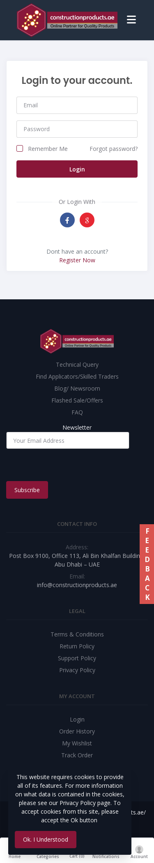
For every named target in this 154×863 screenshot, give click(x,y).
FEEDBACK (147, 564)
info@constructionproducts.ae (77, 585)
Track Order (77, 755)
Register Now (77, 260)
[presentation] (68, 465)
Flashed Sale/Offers (77, 400)
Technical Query (77, 364)
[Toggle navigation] (131, 20)
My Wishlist (77, 743)
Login (77, 169)
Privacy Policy (77, 670)
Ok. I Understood (45, 839)
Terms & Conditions (77, 634)
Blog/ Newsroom (77, 388)
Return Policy (77, 646)
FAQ (77, 412)
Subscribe (27, 490)
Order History (77, 731)
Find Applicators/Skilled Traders (77, 376)
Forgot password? (114, 149)
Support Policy (77, 658)
